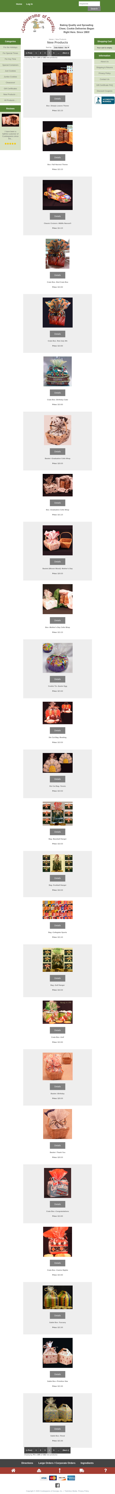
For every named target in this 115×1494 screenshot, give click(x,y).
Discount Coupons (104, 91)
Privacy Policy (105, 73)
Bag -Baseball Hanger (58, 839)
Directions (27, 1463)
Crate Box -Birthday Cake (57, 400)
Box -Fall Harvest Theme (57, 164)
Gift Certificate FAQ (104, 85)
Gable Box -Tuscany (57, 1322)
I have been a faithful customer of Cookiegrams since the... (10, 127)
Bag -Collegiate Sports (57, 932)
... (58, 53)
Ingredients (87, 1463)
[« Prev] (29, 53)
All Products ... (10, 100)
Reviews (10, 108)
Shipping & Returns (104, 67)
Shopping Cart (104, 41)
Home (19, 4)
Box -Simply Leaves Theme (57, 106)
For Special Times (10, 53)
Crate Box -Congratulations (57, 1211)
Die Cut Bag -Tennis (57, 786)
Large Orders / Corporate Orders (56, 1463)
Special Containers (10, 65)
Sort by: (49, 47)
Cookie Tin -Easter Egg (57, 686)
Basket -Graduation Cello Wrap (57, 458)
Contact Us (104, 79)
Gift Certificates (10, 88)
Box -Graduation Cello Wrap (57, 510)
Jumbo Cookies (10, 77)
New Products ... (10, 94)
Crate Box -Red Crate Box (57, 282)
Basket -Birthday (58, 1093)
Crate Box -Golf (57, 1037)
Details (57, 98)
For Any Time (10, 59)
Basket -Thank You (57, 1152)
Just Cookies (10, 71)
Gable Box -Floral (57, 1436)
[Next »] (66, 53)
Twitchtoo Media (71, 1491)
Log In (29, 4)
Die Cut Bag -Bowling (57, 737)
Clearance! (10, 82)
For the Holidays (10, 47)
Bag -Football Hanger (57, 885)
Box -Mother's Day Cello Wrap (57, 627)
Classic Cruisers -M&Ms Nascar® (57, 223)
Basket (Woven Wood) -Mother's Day (58, 568)
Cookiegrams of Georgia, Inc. (51, 1491)
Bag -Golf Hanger (57, 985)
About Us (104, 61)
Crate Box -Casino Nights (57, 1270)
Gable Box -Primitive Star (57, 1381)
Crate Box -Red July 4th (57, 341)
